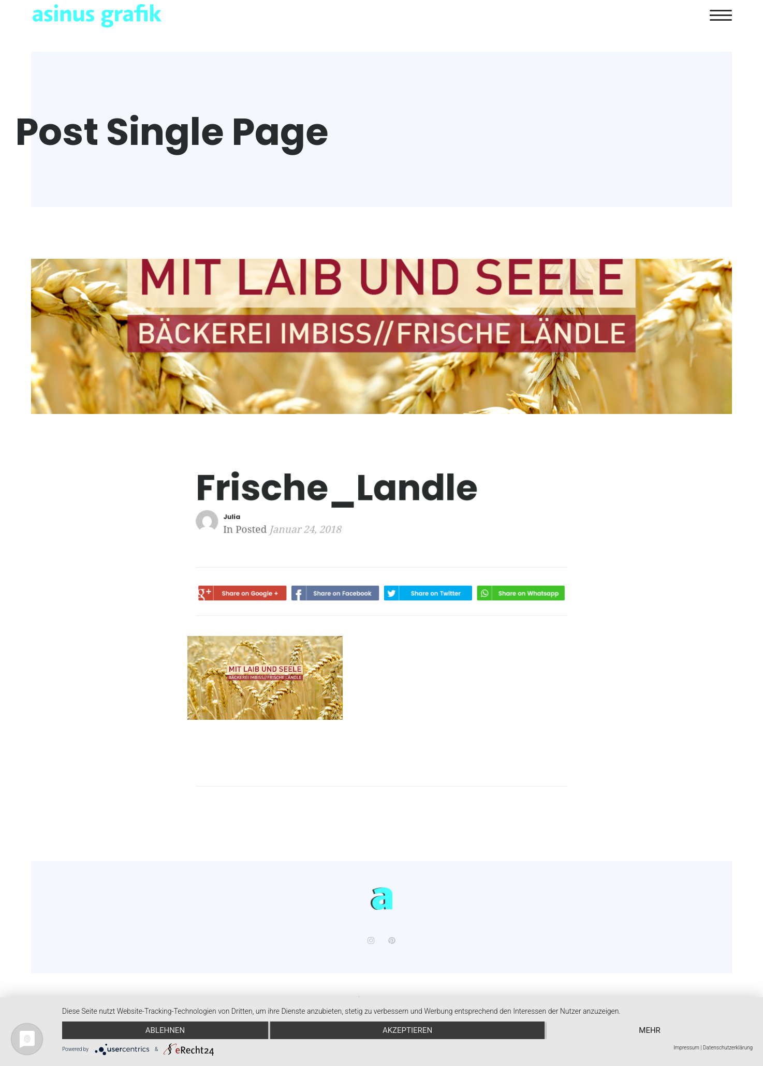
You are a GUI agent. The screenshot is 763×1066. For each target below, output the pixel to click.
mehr (650, 1030)
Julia (245, 516)
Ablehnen (165, 1030)
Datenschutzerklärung (728, 1047)
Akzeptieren (407, 1030)
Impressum (686, 1047)
